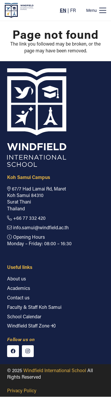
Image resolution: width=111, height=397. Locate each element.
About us (16, 278)
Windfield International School (54, 370)
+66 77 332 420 (26, 218)
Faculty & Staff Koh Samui (34, 307)
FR (73, 10)
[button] (96, 10)
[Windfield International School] (19, 10)
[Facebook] (13, 351)
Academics (18, 288)
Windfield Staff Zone (31, 326)
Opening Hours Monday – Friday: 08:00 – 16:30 (39, 240)
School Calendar (24, 316)
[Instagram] (28, 351)
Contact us (18, 297)
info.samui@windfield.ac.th (38, 227)
